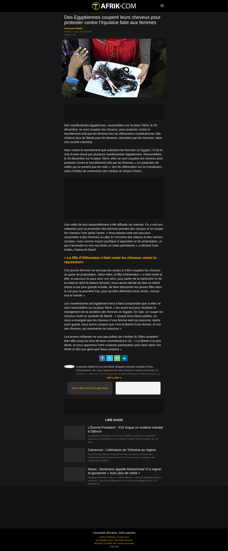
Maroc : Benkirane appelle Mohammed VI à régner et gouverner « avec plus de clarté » (125, 471)
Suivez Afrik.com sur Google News (90, 388)
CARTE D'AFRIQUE (107, 537)
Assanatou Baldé (73, 28)
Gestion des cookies (126, 543)
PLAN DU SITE (123, 537)
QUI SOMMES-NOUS (104, 540)
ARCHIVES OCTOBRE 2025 (105, 543)
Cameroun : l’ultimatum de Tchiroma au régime (122, 450)
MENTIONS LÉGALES (123, 540)
